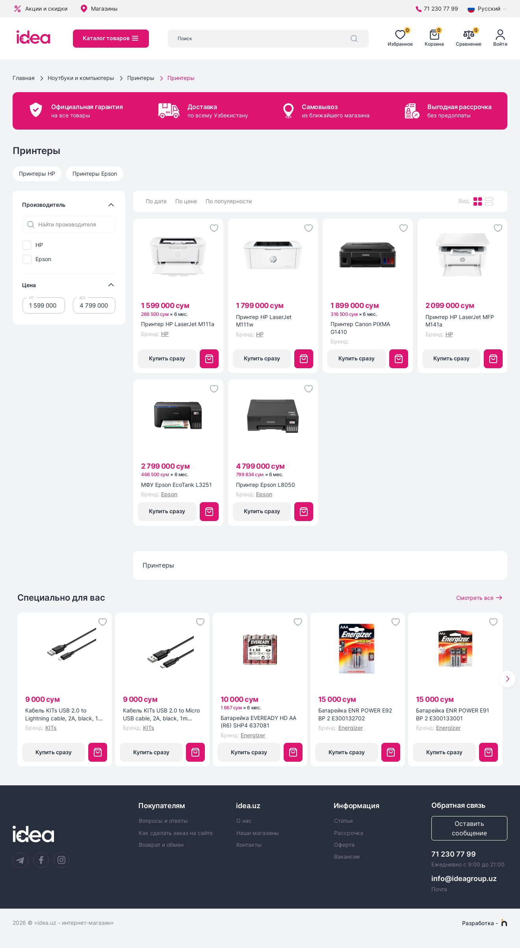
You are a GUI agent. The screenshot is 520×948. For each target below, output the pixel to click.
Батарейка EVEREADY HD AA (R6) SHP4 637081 (258, 721)
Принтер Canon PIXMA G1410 (360, 328)
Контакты (249, 845)
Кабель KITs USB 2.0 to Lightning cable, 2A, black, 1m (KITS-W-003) (64, 714)
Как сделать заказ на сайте (176, 833)
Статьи (343, 821)
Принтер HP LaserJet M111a (177, 324)
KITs (51, 727)
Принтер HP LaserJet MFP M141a (459, 321)
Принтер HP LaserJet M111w (264, 321)
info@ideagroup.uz (464, 878)
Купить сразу (167, 358)
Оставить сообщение (469, 828)
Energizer (253, 735)
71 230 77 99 (453, 854)
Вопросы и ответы (163, 821)
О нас (244, 821)
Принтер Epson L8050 (265, 484)
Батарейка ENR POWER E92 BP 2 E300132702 (355, 714)
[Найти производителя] (68, 224)
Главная (24, 77)
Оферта (344, 845)
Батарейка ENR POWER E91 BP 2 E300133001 (452, 714)
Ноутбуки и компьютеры (81, 77)
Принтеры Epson (94, 173)
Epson (43, 259)
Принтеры (140, 77)
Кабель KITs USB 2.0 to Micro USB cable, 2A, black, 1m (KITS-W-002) (161, 714)
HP (39, 245)
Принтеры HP (37, 173)
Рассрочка (348, 833)
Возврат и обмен (161, 845)
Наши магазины (257, 833)
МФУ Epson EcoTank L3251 (176, 484)
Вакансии (347, 856)
